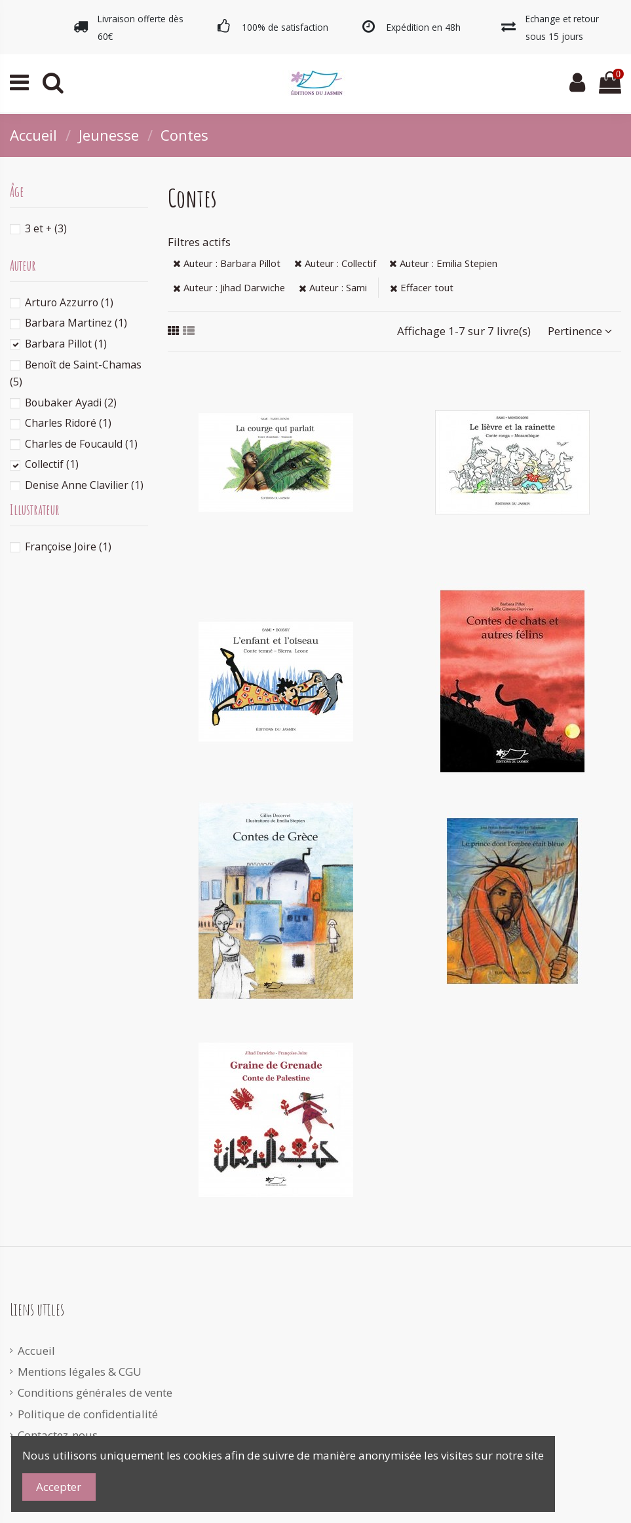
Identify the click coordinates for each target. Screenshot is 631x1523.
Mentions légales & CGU (80, 1371)
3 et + (46, 228)
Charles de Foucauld (81, 444)
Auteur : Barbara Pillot (226, 263)
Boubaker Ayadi (71, 402)
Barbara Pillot (66, 343)
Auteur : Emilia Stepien (443, 263)
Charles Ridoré (68, 423)
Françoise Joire (68, 546)
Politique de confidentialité (88, 1414)
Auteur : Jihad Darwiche (229, 287)
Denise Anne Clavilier (84, 485)
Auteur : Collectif (335, 263)
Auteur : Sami (333, 287)
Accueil (36, 1350)
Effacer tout (421, 287)
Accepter (58, 1486)
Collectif (52, 464)
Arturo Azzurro (69, 302)
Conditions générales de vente (95, 1392)
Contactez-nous (58, 1434)
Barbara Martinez (76, 322)
